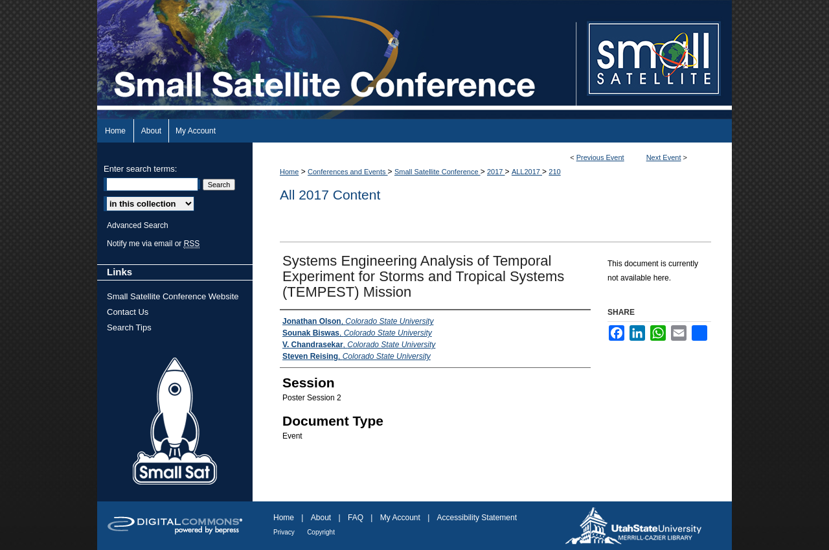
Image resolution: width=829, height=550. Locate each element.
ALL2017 (527, 172)
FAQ (355, 517)
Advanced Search (137, 225)
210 (554, 172)
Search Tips (129, 327)
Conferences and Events (348, 172)
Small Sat (175, 422)
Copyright (321, 532)
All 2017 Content (330, 194)
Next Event (663, 157)
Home (289, 172)
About (321, 517)
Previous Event (600, 157)
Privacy (284, 532)
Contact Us (127, 312)
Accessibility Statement (477, 517)
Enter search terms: (140, 169)
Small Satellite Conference (437, 172)
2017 (496, 172)
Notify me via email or (153, 243)
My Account (400, 517)
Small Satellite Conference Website (173, 296)
